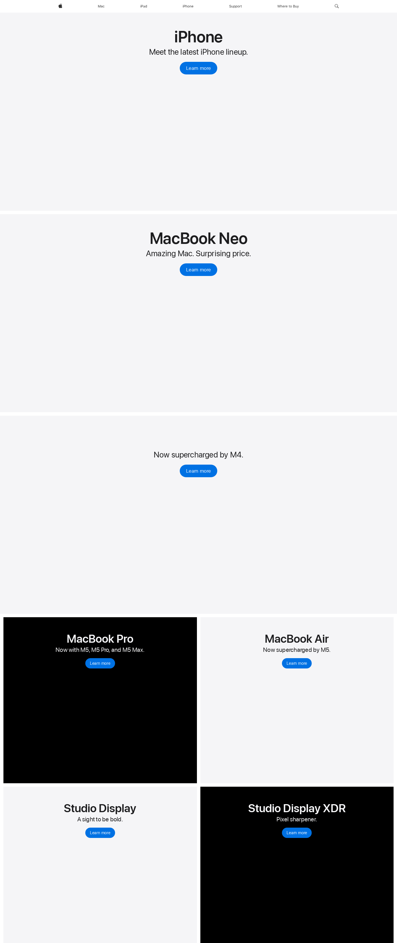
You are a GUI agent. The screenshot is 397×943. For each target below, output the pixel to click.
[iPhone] (188, 6)
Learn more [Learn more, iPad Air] (198, 471)
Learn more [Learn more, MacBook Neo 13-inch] (198, 270)
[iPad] (143, 6)
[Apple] (60, 6)
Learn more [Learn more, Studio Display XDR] (297, 832)
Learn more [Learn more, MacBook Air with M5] (297, 663)
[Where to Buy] (288, 6)
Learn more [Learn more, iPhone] (198, 68)
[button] (336, 6)
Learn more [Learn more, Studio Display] (100, 832)
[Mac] (101, 6)
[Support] (235, 6)
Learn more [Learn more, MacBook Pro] (100, 663)
